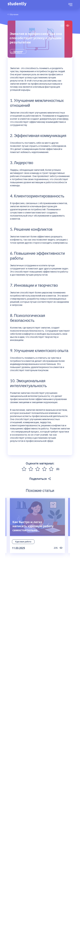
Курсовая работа (23, 541)
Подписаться (40, 582)
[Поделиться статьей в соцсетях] (49, 479)
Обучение (14, 14)
